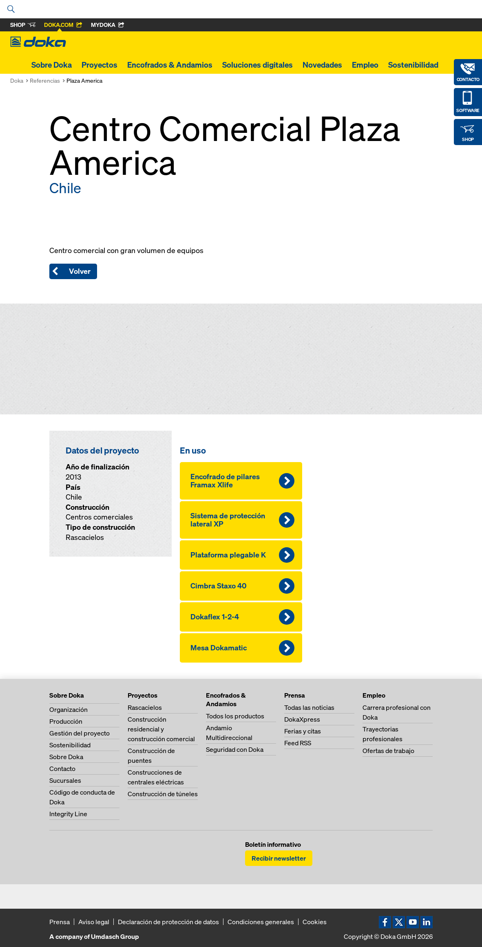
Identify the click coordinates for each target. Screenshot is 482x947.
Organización (68, 709)
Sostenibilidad (413, 64)
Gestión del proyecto (79, 733)
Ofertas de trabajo (388, 750)
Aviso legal (93, 921)
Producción (65, 721)
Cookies (315, 921)
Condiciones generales (261, 921)
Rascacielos (145, 707)
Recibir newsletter (279, 858)
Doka (16, 80)
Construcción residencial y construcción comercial (161, 729)
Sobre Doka (51, 64)
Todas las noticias (309, 707)
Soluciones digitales (257, 64)
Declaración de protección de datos (168, 921)
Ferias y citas (302, 731)
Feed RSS (297, 742)
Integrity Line (68, 813)
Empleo (365, 64)
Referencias (45, 80)
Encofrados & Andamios (169, 64)
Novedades (322, 64)
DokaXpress (302, 719)
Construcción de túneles (163, 793)
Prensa (59, 921)
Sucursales (65, 780)
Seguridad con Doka (234, 749)
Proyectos (99, 64)
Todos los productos (235, 715)
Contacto (62, 768)
